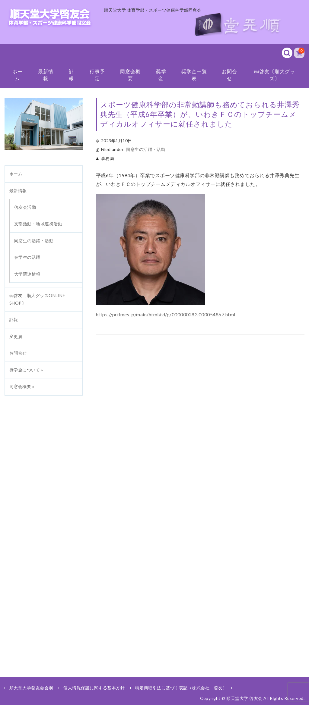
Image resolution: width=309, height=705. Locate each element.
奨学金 (161, 74)
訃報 (71, 74)
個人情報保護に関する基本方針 (94, 687)
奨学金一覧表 (194, 74)
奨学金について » (26, 369)
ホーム (17, 74)
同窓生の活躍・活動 (145, 149)
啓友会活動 (25, 207)
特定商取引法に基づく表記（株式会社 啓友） (181, 687)
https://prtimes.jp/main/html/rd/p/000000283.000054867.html (165, 314)
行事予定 (97, 74)
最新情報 (45, 74)
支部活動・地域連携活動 (38, 223)
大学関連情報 (27, 274)
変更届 (16, 336)
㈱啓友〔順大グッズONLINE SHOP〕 (37, 299)
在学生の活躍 (27, 257)
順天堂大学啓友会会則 (31, 687)
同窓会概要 (130, 74)
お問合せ (229, 74)
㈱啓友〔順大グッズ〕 (274, 74)
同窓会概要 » (21, 386)
